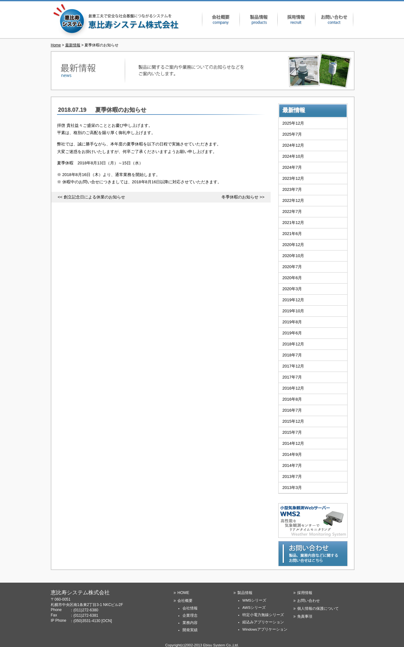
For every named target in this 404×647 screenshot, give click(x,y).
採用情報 (296, 19)
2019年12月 (293, 299)
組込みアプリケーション (263, 622)
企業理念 (190, 615)
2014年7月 (292, 465)
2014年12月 (293, 443)
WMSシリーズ (254, 600)
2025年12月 (293, 123)
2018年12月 (293, 344)
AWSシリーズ (254, 607)
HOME (183, 593)
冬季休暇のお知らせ (240, 197)
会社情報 (190, 608)
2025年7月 (292, 134)
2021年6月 (292, 233)
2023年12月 (293, 178)
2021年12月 (293, 222)
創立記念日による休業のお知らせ (94, 197)
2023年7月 (292, 189)
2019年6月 (292, 333)
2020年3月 (292, 288)
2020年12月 (293, 244)
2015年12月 (293, 421)
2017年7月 (292, 377)
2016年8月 (292, 399)
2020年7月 (292, 266)
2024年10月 (293, 156)
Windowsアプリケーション (264, 629)
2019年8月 (292, 322)
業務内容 (190, 623)
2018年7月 (292, 355)
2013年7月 (292, 476)
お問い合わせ (334, 19)
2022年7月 (292, 211)
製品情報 (259, 19)
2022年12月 (293, 200)
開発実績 (190, 630)
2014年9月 (292, 454)
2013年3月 (292, 487)
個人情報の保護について (318, 608)
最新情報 (72, 45)
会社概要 (221, 19)
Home (56, 45)
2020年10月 (293, 255)
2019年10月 (293, 311)
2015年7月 (292, 432)
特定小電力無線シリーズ (263, 615)
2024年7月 (292, 167)
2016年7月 (292, 410)
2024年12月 (293, 145)
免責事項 (304, 616)
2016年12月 (293, 388)
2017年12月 (293, 366)
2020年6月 (292, 277)
